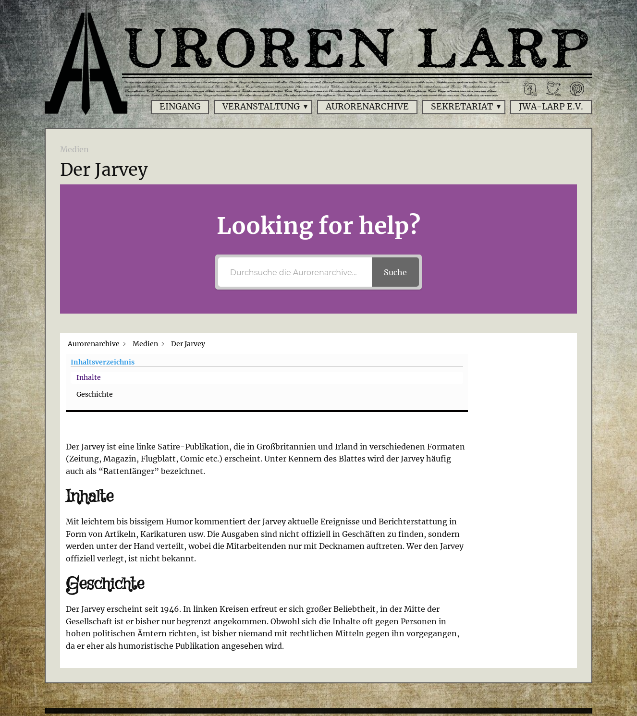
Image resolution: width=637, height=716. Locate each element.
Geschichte (509, 377)
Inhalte (503, 360)
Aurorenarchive (367, 106)
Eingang (179, 106)
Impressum (257, 666)
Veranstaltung (261, 106)
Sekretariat (462, 106)
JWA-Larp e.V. (551, 106)
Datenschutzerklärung (350, 666)
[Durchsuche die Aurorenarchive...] (295, 272)
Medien (74, 149)
